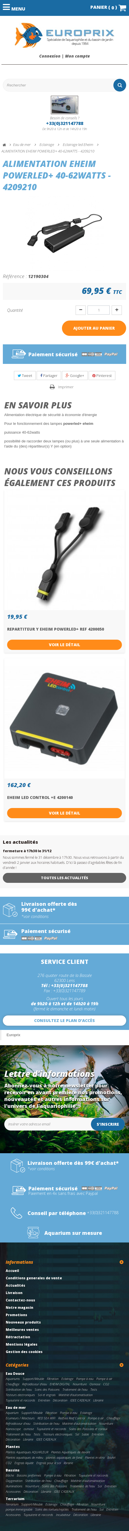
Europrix (13, 1035)
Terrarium (15, 1498)
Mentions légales (22, 1344)
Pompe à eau (84, 1379)
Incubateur (63, 1515)
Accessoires (13, 1491)
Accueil (12, 1270)
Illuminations (14, 1486)
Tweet (25, 375)
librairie (68, 1463)
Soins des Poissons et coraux (88, 1429)
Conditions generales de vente (34, 1278)
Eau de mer (16, 1407)
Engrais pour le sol (48, 1463)
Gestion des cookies (24, 1351)
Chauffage (12, 1384)
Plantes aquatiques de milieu (24, 1457)
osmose (29, 1429)
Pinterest (102, 375)
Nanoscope (13, 1429)
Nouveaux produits (23, 1322)
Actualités (15, 1285)
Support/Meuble (33, 1379)
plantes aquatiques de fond (64, 1457)
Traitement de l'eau (75, 1389)
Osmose (95, 1384)
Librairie (98, 1400)
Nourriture (80, 1384)
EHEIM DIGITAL (60, 1384)
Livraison (14, 1292)
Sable (85, 1434)
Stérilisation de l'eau (19, 1389)
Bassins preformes (29, 1475)
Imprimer (66, 386)
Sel (77, 1434)
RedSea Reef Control (71, 1418)
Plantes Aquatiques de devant (70, 1452)
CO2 (106, 1384)
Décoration (60, 1400)
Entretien (44, 1400)
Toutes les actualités (64, 877)
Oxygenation (14, 1481)
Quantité (15, 310)
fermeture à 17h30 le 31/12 (27, 851)
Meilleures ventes (22, 1329)
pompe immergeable (19, 1509)
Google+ (75, 375)
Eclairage (67, 1379)
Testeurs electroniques (20, 1395)
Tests (93, 1389)
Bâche (10, 1475)
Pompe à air (104, 1379)
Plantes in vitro (95, 1457)
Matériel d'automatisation (76, 1395)
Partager (48, 375)
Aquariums (13, 1379)
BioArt (111, 1457)
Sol (100, 1486)
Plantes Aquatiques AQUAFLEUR (27, 1452)
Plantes (13, 1446)
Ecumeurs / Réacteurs (20, 1418)
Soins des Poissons (47, 1389)
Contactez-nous (20, 1300)
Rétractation (18, 1337)
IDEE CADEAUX (80, 1400)
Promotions (16, 1314)
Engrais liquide (24, 1463)
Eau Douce (15, 1373)
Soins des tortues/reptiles (52, 1509)
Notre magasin (19, 1307)
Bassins (13, 1470)
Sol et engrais (47, 1395)
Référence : (15, 276)
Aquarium (12, 1413)
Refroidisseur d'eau (34, 1384)
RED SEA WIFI (46, 1418)
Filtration (53, 1379)
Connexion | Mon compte (64, 56)
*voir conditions (35, 916)
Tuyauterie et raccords (20, 1400)
